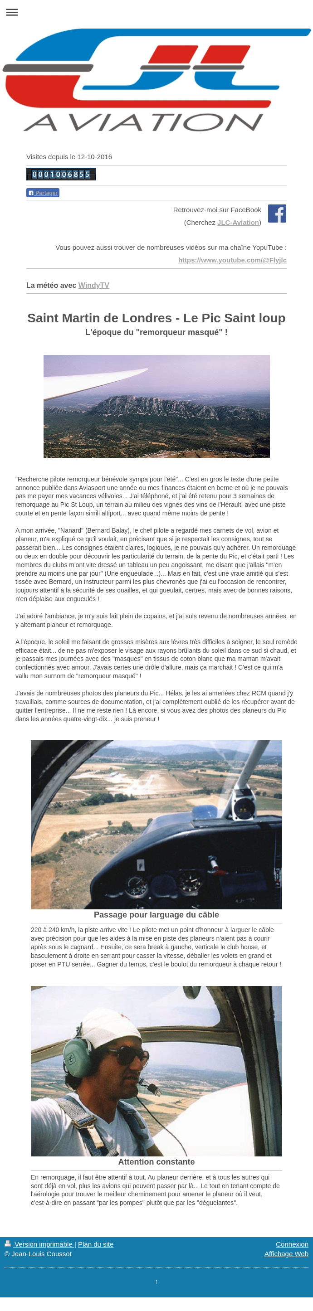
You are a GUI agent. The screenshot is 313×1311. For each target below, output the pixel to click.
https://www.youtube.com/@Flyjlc (232, 260)
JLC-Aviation (238, 222)
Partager (43, 193)
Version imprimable (39, 1244)
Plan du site (95, 1244)
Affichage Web (286, 1254)
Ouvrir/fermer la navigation (156, 12)
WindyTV (93, 285)
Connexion (292, 1244)
